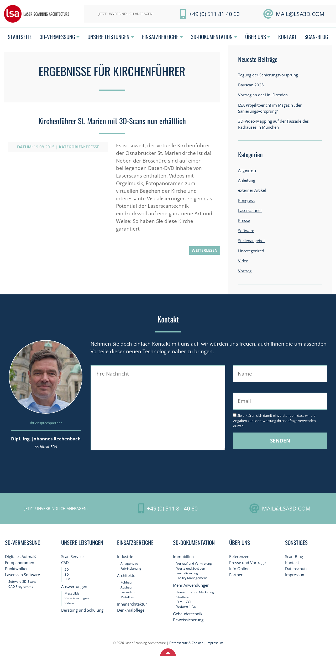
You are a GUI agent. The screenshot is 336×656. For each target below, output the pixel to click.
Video (243, 261)
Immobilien (183, 556)
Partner (236, 574)
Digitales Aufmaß (20, 556)
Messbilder (73, 593)
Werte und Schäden (190, 568)
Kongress (246, 200)
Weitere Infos (186, 606)
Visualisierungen (77, 598)
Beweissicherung (188, 620)
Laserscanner (250, 210)
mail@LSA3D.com (300, 14)
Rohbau (126, 582)
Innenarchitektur (132, 604)
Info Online (239, 568)
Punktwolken (17, 568)
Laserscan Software (22, 574)
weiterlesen (205, 250)
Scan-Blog (294, 556)
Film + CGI (183, 602)
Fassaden (127, 592)
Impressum (295, 574)
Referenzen (239, 556)
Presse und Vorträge (247, 562)
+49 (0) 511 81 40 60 (214, 14)
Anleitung (246, 180)
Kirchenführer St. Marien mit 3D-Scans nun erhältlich (112, 120)
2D (67, 569)
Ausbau (126, 587)
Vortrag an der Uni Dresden (263, 95)
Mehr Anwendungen (191, 585)
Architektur (127, 575)
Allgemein (247, 170)
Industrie (125, 556)
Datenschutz (296, 568)
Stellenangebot (251, 240)
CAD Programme (20, 586)
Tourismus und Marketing (195, 592)
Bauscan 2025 (251, 85)
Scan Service (72, 556)
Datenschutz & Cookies (186, 643)
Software (246, 230)
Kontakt (292, 562)
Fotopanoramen (19, 562)
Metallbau (127, 597)
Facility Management (191, 578)
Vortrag (244, 271)
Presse (92, 147)
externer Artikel (252, 190)
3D (67, 574)
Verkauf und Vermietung (194, 563)
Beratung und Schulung (82, 610)
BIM (67, 579)
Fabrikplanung (130, 568)
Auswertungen (74, 586)
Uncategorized (251, 251)
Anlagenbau (129, 563)
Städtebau (183, 597)
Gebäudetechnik (187, 614)
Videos (69, 603)
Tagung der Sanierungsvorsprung (268, 75)
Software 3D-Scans (22, 581)
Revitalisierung (187, 573)
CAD (65, 562)
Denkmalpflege (130, 610)
